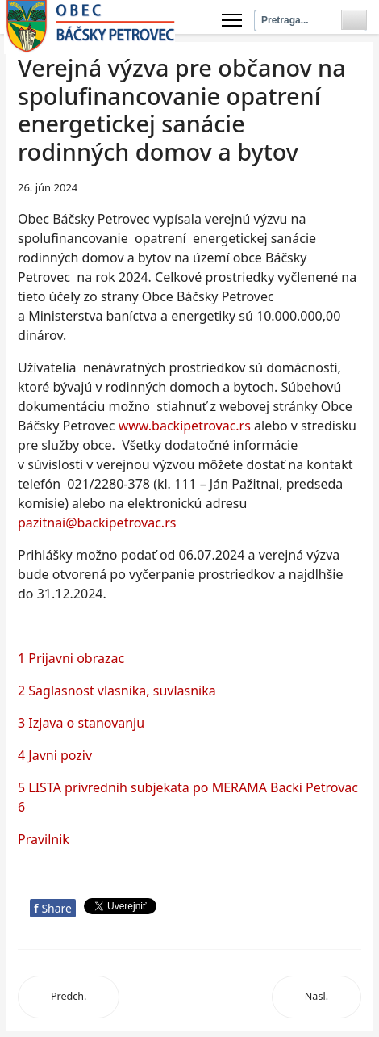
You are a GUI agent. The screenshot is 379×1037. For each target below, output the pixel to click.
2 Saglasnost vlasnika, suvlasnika (117, 690)
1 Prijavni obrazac (71, 658)
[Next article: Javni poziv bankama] (316, 997)
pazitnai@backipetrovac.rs (97, 522)
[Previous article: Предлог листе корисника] (68, 997)
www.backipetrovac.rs (185, 426)
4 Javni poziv (55, 755)
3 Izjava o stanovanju (81, 723)
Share (53, 908)
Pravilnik (43, 839)
